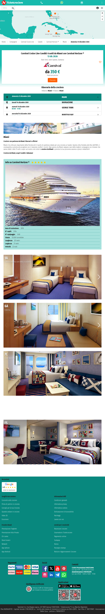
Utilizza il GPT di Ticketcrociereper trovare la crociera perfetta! (39, 589)
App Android (6, 552)
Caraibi (40, 42)
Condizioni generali (60, 500)
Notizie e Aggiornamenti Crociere (65, 552)
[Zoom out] (102, 16)
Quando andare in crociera (10, 512)
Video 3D (4, 516)
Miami (65, 42)
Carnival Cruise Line (27, 42)
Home (4, 42)
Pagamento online (60, 536)
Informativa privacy (60, 504)
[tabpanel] (53, 139)
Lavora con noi (59, 519)
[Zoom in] (102, 13)
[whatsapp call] (61, 2)
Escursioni (5, 519)
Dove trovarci (6, 540)
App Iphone (6, 548)
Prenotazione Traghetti (9, 529)
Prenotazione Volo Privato (10, 533)
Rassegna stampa (60, 548)
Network (4, 544)
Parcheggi (57, 516)
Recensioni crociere (60, 529)
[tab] (52, 97)
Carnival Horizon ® (52, 42)
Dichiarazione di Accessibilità (64, 512)
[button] (98, 277)
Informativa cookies (60, 508)
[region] (52, 24)
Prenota (53, 80)
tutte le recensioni (9, 490)
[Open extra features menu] (8, 7)
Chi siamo (5, 536)
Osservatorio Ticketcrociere (63, 533)
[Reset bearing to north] (102, 19)
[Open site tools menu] (102, 2)
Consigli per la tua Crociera (11, 508)
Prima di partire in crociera (10, 504)
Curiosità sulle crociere (9, 500)
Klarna (56, 544)
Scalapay (57, 540)
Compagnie (13, 42)
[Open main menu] (102, 8)
